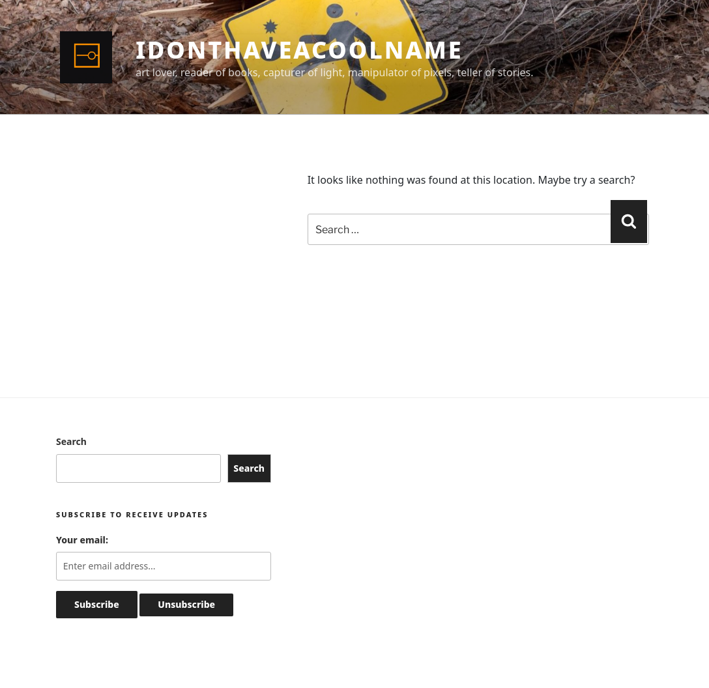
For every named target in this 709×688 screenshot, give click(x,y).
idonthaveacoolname (299, 50)
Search (71, 441)
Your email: (82, 540)
